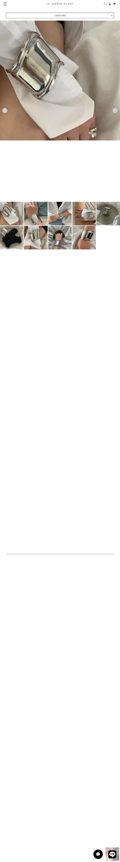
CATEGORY (60, 16)
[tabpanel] (60, 111)
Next (115, 111)
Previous (4, 111)
